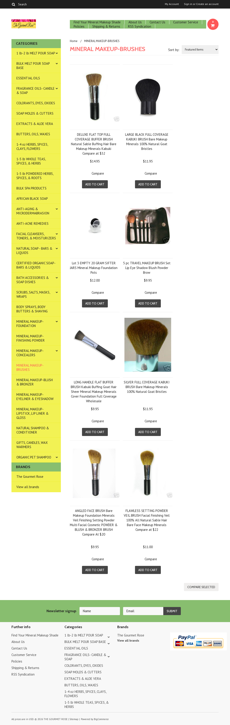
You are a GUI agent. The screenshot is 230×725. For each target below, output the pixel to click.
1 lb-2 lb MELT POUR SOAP (35, 53)
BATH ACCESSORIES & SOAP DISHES (32, 280)
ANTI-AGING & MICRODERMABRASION (32, 211)
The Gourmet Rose (29, 476)
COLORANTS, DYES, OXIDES (35, 103)
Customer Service (185, 22)
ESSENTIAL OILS (28, 78)
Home (73, 41)
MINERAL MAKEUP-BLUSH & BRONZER (34, 382)
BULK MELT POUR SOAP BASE (33, 65)
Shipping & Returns (106, 26)
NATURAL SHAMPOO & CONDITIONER (32, 430)
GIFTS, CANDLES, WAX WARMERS (32, 444)
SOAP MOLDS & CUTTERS (34, 113)
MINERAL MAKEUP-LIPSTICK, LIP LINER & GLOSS (32, 413)
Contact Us (157, 22)
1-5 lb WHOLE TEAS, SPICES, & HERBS (31, 161)
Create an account (207, 4)
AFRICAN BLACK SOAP (32, 198)
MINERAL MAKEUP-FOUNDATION (30, 323)
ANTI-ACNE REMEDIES (32, 223)
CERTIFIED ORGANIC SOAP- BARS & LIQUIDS (35, 265)
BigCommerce (101, 719)
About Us (135, 22)
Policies (79, 26)
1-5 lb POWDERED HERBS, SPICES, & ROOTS (34, 175)
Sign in (188, 4)
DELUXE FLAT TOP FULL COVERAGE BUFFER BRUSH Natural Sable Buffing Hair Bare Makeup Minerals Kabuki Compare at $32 (93, 144)
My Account (172, 4)
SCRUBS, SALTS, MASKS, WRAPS (33, 294)
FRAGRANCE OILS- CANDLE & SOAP (35, 90)
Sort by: (173, 50)
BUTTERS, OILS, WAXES (33, 134)
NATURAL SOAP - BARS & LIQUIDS (34, 250)
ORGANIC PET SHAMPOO (33, 457)
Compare (98, 173)
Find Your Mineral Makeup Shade (97, 22)
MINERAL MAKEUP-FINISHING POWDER (30, 338)
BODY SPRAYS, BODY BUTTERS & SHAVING (32, 309)
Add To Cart (94, 184)
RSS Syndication (139, 26)
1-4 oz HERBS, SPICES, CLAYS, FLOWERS (32, 146)
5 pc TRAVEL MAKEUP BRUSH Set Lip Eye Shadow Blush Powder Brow (146, 268)
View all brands (27, 487)
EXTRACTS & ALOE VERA (34, 124)
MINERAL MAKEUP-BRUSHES (30, 367)
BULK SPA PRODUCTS (31, 188)
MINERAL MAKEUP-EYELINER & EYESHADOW (34, 396)
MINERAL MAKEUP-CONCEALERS (30, 353)
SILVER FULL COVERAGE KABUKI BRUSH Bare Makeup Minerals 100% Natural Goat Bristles (147, 387)
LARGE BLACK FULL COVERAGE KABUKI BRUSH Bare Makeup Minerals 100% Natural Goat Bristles (146, 141)
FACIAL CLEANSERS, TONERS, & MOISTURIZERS (36, 236)
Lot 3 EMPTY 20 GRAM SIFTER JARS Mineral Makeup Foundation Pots (93, 268)
